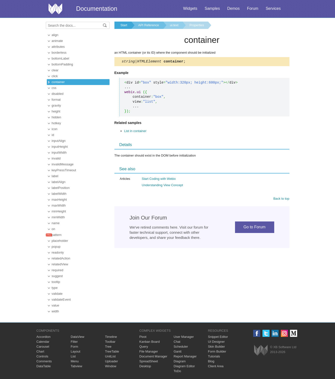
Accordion (44, 337)
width (55, 311)
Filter (74, 341)
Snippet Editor (218, 337)
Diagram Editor (184, 366)
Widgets (190, 8)
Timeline (111, 337)
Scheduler (181, 346)
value (55, 305)
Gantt (178, 351)
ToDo (177, 371)
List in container (135, 132)
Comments (44, 361)
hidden (56, 117)
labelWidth (59, 194)
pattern (57, 235)
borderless (59, 52)
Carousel (43, 346)
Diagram (180, 361)
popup (56, 246)
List (73, 356)
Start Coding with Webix (159, 179)
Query (143, 346)
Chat (177, 341)
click (55, 76)
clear (55, 70)
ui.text (174, 25)
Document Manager (153, 356)
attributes (58, 47)
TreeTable (112, 351)
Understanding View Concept (162, 186)
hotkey (56, 123)
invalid (56, 158)
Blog (211, 361)
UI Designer (216, 341)
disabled (57, 94)
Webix (261, 350)
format (56, 99)
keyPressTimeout (64, 170)
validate (57, 293)
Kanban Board (149, 341)
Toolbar (110, 341)
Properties (196, 25)
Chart (40, 351)
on (53, 229)
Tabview (76, 366)
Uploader (111, 361)
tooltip (56, 282)
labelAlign (58, 182)
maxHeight (59, 199)
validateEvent (61, 299)
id (53, 135)
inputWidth (59, 152)
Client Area (216, 366)
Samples (212, 8)
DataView (77, 337)
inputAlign (59, 141)
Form (74, 346)
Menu (75, 361)
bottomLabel (60, 58)
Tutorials (214, 356)
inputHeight (60, 146)
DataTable (44, 366)
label (55, 176)
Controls (42, 356)
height (56, 111)
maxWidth (59, 205)
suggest (57, 276)
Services (273, 8)
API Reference (148, 25)
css (54, 88)
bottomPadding (62, 64)
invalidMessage (63, 164)
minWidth (58, 217)
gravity (56, 105)
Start (124, 25)
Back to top (281, 199)
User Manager (184, 337)
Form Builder (217, 351)
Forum (252, 8)
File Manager (148, 351)
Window (110, 366)
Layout (75, 351)
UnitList (110, 356)
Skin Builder (216, 346)
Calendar (43, 341)
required (57, 270)
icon (55, 129)
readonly (58, 252)
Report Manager (185, 356)
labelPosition (61, 188)
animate (57, 41)
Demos (233, 8)
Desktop (145, 366)
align (55, 35)
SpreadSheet (148, 361)
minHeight (59, 211)
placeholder (60, 241)
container (58, 82)
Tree (108, 346)
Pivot (143, 337)
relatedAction (61, 258)
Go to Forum (255, 228)
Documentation (96, 8)
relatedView (60, 264)
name (56, 223)
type (55, 288)
